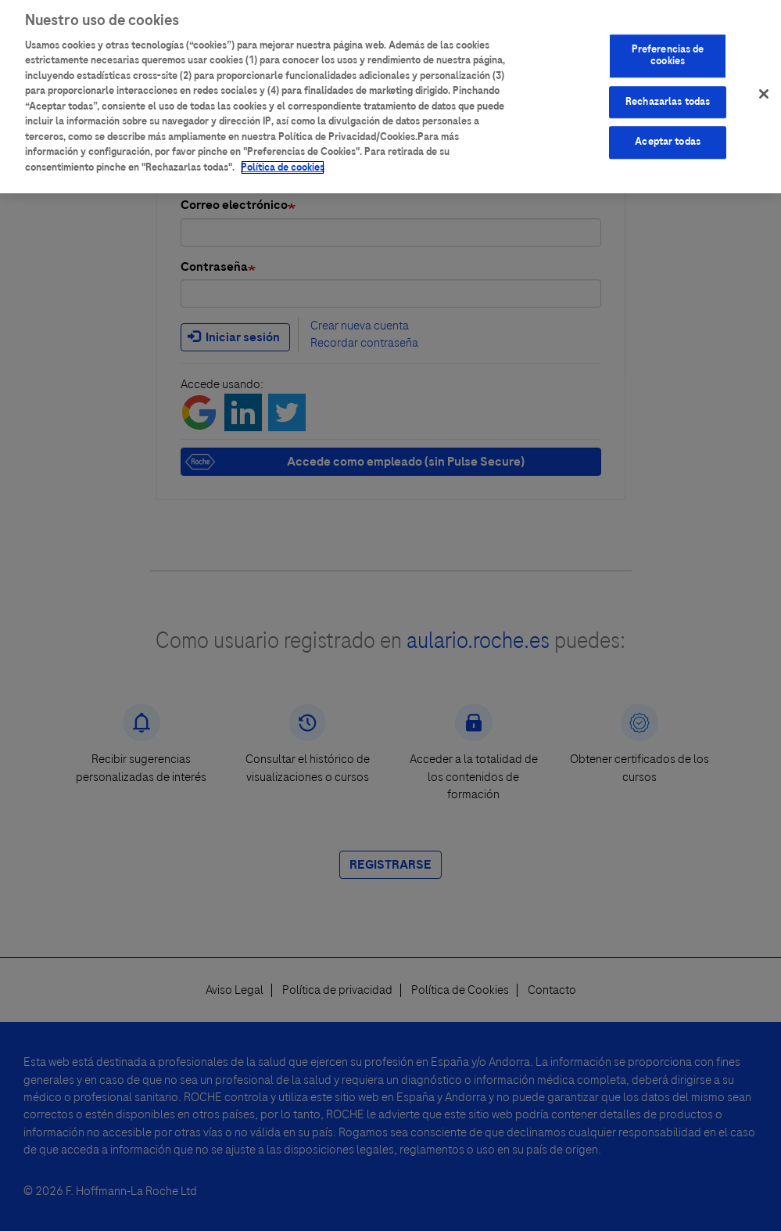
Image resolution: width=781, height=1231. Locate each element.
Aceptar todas (667, 136)
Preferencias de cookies (668, 49)
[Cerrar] (764, 87)
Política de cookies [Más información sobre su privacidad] (282, 161)
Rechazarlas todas (667, 95)
